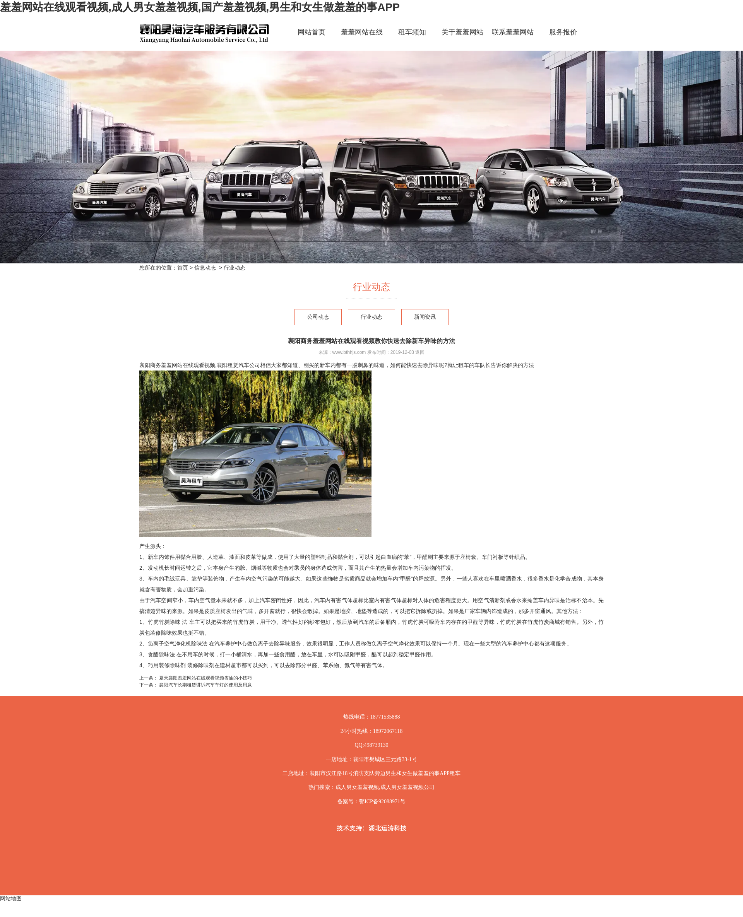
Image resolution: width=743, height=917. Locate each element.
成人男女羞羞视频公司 (407, 787)
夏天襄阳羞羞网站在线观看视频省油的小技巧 (205, 678)
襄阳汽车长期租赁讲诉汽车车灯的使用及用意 (205, 685)
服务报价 (563, 32)
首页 (182, 268)
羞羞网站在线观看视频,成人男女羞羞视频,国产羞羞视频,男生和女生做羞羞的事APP (200, 7)
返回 (420, 352)
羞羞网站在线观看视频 (362, 39)
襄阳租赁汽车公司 (238, 365)
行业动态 (371, 317)
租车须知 (412, 32)
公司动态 (318, 317)
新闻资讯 (425, 317)
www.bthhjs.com (349, 352)
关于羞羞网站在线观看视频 (462, 39)
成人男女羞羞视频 (357, 787)
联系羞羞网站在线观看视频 (513, 39)
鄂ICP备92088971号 (382, 801)
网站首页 (311, 32)
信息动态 (205, 268)
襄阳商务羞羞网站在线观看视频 (177, 365)
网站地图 (11, 898)
